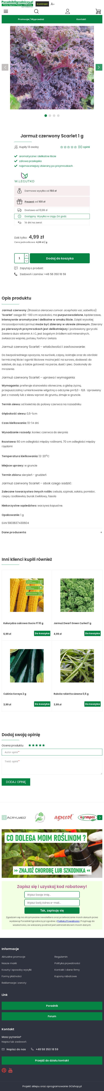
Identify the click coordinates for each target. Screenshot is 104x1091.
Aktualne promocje (13, 956)
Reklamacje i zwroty (14, 982)
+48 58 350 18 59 (47, 1049)
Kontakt (81, 19)
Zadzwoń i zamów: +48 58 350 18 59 (43, 274)
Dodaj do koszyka (60, 258)
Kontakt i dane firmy (67, 969)
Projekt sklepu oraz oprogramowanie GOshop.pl (52, 1086)
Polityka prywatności (67, 963)
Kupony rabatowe (66, 976)
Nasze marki (9, 963)
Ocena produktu (12, 745)
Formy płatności (11, 976)
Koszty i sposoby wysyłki (17, 969)
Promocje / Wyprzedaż (31, 19)
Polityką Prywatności (68, 921)
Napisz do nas (16, 1049)
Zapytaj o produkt (31, 268)
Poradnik (52, 1006)
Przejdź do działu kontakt (52, 1060)
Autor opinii (11, 752)
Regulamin (61, 956)
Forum (52, 1016)
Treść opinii (11, 761)
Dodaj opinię (16, 782)
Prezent (29, 201)
